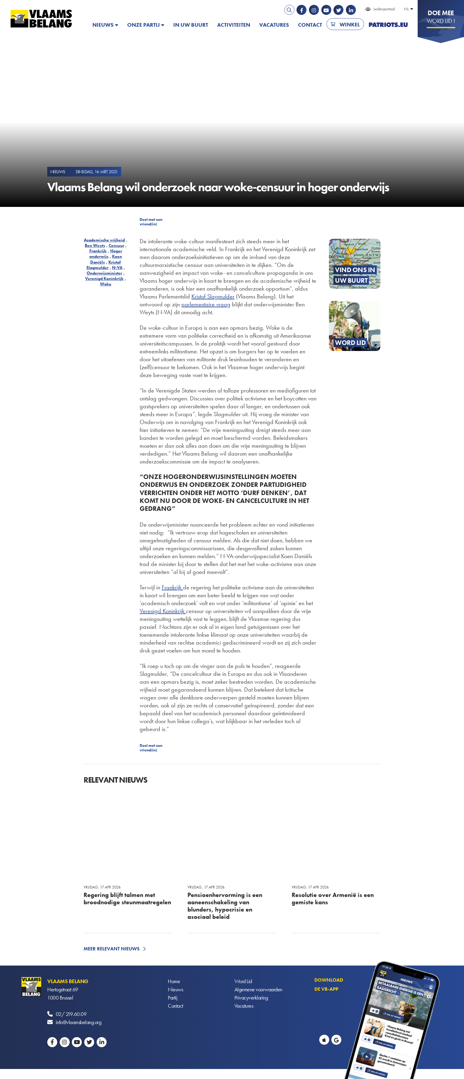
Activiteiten (233, 24)
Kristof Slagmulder (103, 264)
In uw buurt (190, 24)
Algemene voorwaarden (258, 989)
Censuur (116, 245)
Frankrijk (98, 251)
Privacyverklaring (251, 997)
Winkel (350, 24)
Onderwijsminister (104, 273)
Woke (105, 284)
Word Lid (243, 981)
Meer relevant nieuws (112, 949)
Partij (172, 997)
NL (406, 9)
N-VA (117, 267)
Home (174, 981)
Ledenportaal (384, 9)
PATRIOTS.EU (388, 24)
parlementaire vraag (205, 304)
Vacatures (274, 24)
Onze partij (143, 24)
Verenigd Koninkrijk (104, 278)
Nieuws (103, 24)
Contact (310, 24)
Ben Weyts (95, 245)
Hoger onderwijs (105, 253)
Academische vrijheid (104, 240)
